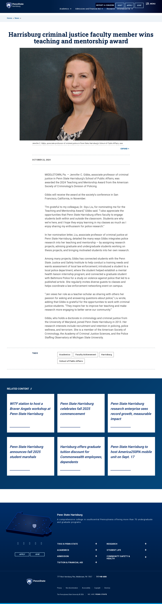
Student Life (114, 550)
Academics (64, 11)
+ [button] (96, 544)
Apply (129, 5)
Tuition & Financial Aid (70, 562)
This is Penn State (67, 544)
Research (110, 11)
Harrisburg (106, 354)
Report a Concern (104, 5)
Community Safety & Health (118, 557)
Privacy (59, 588)
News (17, 18)
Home (9, 18)
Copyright (97, 588)
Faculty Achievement (85, 354)
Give (138, 5)
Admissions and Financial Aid (87, 11)
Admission (63, 556)
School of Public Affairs (71, 361)
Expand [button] (124, 149)
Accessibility (86, 588)
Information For (123, 11)
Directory (107, 588)
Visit (119, 5)
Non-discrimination (72, 588)
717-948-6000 (101, 577)
